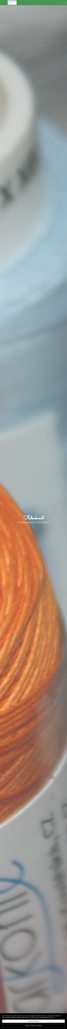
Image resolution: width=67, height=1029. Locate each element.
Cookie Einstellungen (33, 1025)
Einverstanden (33, 1021)
